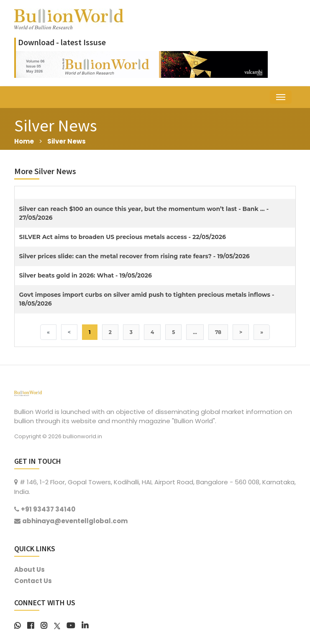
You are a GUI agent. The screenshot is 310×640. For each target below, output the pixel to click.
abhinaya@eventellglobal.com (75, 521)
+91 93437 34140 (48, 509)
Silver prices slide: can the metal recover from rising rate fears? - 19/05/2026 (134, 256)
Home (24, 141)
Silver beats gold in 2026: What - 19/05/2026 (85, 275)
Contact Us (33, 580)
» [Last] (261, 332)
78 (218, 332)
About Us (29, 569)
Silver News (66, 141)
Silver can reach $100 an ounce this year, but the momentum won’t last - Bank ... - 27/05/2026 (144, 213)
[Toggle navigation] (281, 97)
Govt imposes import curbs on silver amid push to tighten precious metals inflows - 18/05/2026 (146, 299)
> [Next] (240, 332)
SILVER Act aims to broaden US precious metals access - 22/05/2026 (122, 237)
